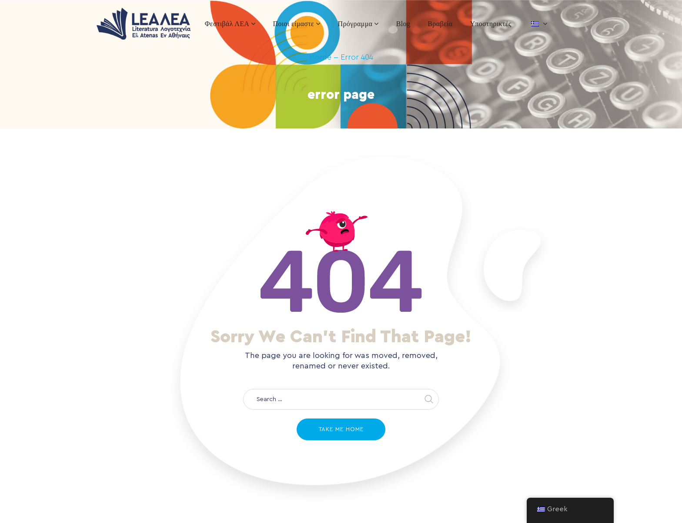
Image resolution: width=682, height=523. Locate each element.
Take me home (341, 429)
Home (320, 57)
